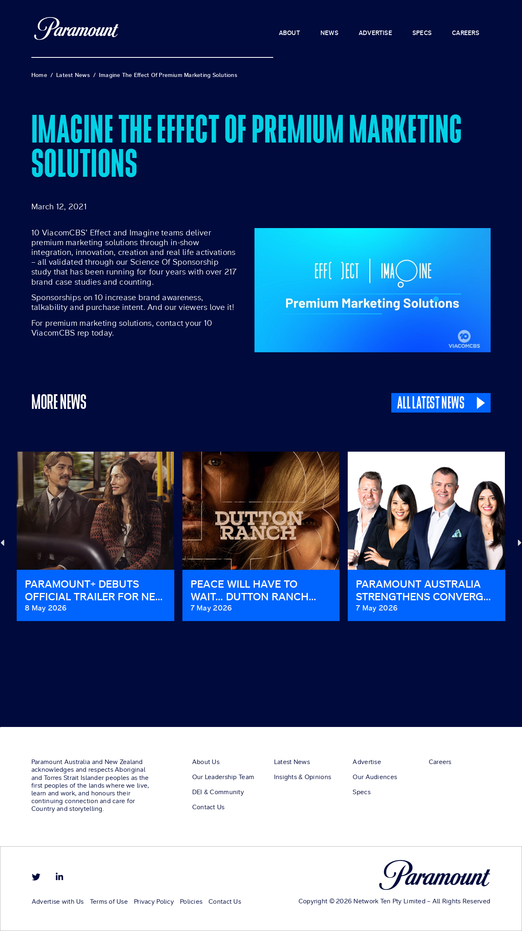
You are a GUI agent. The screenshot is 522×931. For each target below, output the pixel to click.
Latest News (292, 762)
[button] (2, 542)
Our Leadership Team (223, 777)
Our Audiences (375, 777)
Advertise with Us (58, 902)
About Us (205, 762)
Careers (440, 762)
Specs (361, 792)
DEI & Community (218, 792)
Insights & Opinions (302, 777)
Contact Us (208, 807)
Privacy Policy (154, 902)
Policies (191, 902)
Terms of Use (109, 902)
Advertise (367, 762)
